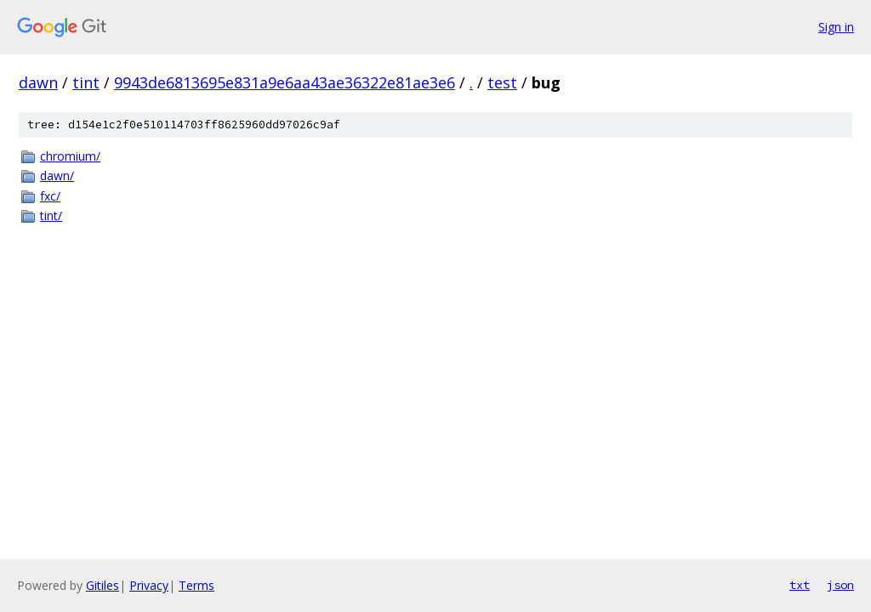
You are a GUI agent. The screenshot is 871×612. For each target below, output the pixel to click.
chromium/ (70, 156)
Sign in (836, 27)
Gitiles (102, 585)
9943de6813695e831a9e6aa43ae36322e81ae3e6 (284, 82)
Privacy (148, 585)
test (502, 82)
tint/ (51, 215)
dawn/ (57, 175)
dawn (38, 82)
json (840, 584)
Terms (196, 585)
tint (86, 82)
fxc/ (50, 196)
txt (799, 584)
